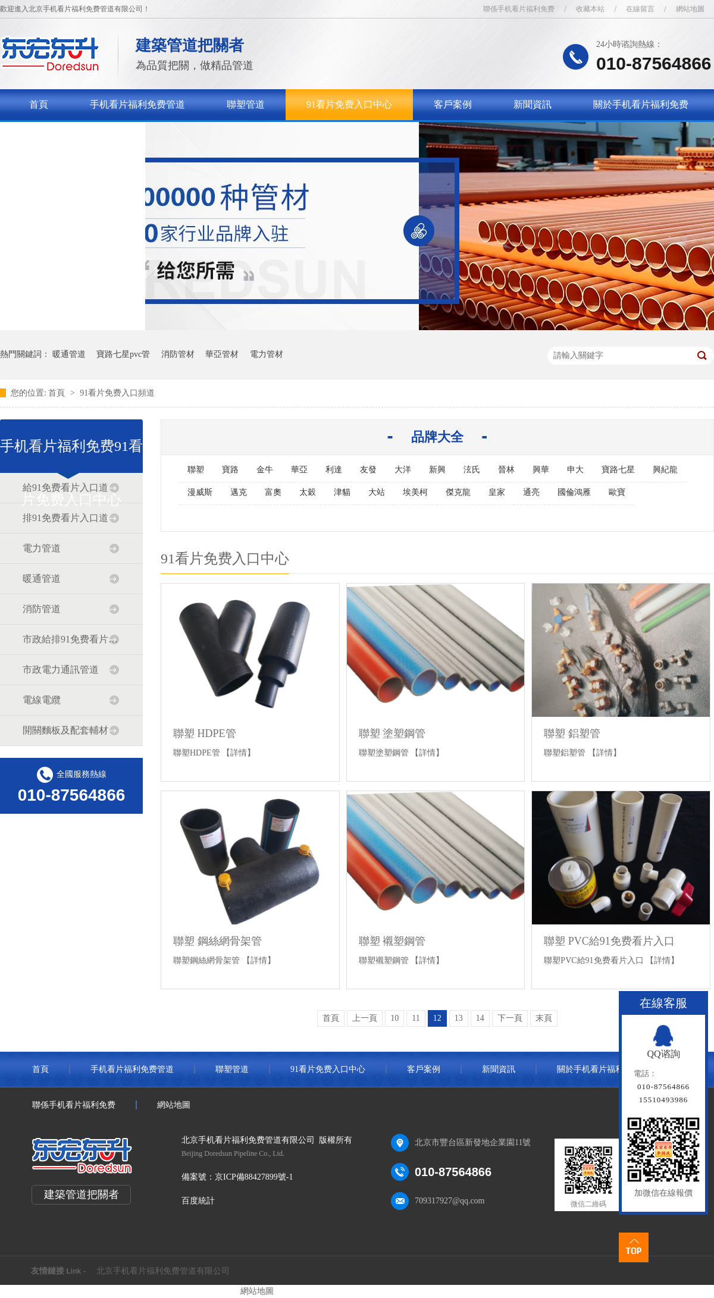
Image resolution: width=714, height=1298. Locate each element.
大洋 (402, 469)
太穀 (307, 492)
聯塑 (195, 469)
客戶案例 (453, 104)
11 (415, 1018)
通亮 (531, 492)
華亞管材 (222, 354)
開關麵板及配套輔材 (65, 730)
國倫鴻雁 (574, 492)
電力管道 (42, 548)
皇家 (496, 492)
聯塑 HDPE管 (204, 733)
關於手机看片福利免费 (640, 104)
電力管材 (266, 354)
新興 (437, 469)
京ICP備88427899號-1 (254, 1176)
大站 (376, 492)
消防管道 (42, 609)
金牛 (264, 469)
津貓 (342, 492)
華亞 (299, 469)
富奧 (273, 492)
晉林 (506, 469)
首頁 (38, 104)
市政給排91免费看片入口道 (71, 639)
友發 (368, 469)
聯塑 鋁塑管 (572, 733)
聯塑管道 (246, 104)
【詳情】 (238, 752)
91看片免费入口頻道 (117, 392)
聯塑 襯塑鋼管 (392, 941)
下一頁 (509, 1018)
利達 (333, 469)
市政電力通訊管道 (61, 669)
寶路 (230, 469)
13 (459, 1018)
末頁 (544, 1018)
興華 (541, 469)
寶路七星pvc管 (123, 354)
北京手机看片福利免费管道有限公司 (163, 1270)
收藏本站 (590, 9)
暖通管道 (69, 354)
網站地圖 (690, 9)
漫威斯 (199, 492)
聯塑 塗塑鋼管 (392, 733)
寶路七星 (618, 469)
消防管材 (178, 354)
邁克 (238, 492)
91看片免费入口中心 (349, 104)
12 (437, 1018)
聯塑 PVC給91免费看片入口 (609, 941)
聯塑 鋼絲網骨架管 (217, 941)
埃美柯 (415, 492)
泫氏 (472, 469)
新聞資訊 (532, 104)
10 (394, 1018)
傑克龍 (458, 492)
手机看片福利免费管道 (137, 104)
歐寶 (617, 492)
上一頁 (364, 1018)
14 (480, 1018)
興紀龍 (665, 469)
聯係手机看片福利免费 (519, 9)
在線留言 (640, 9)
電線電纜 (42, 700)
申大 (575, 469)
